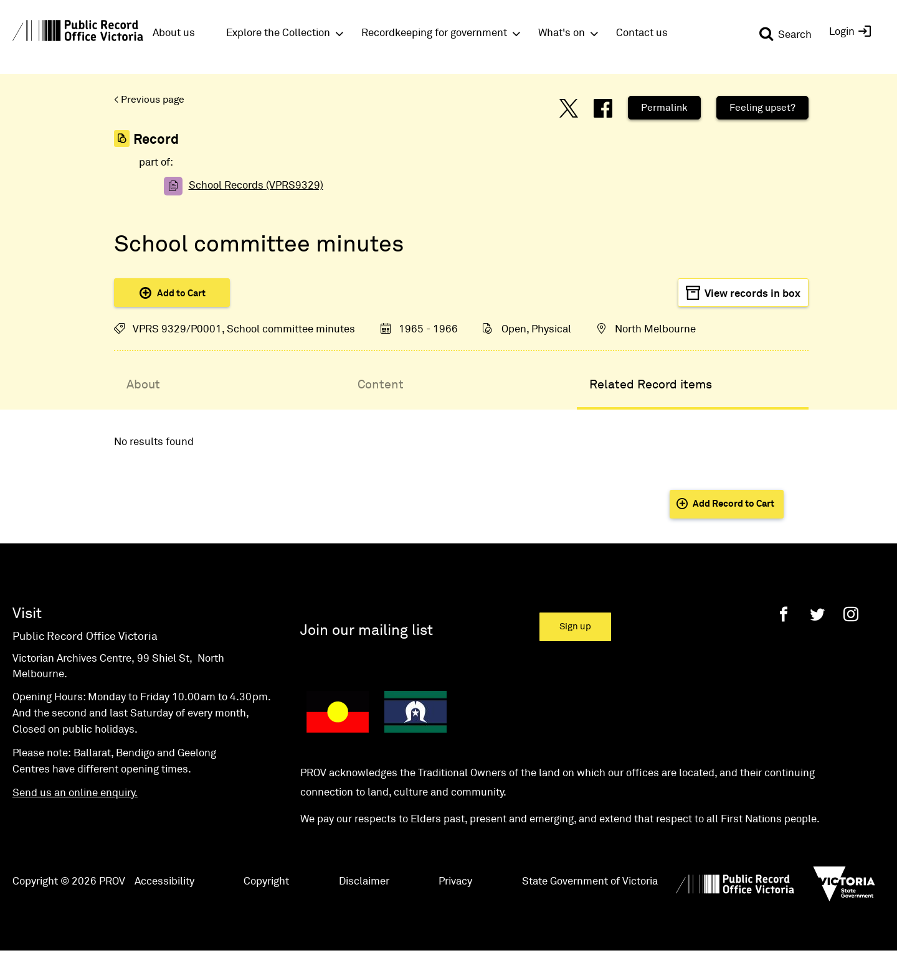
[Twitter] (817, 614)
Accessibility (164, 881)
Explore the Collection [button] (278, 33)
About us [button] (174, 33)
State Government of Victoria (590, 881)
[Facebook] (783, 614)
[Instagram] (850, 614)
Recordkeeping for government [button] (434, 33)
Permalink (664, 108)
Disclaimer (364, 881)
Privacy (455, 881)
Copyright (266, 881)
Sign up (575, 626)
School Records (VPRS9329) (256, 186)
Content (381, 384)
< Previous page (149, 100)
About (143, 384)
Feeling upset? (762, 108)
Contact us (642, 33)
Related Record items (650, 384)
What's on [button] (561, 33)
